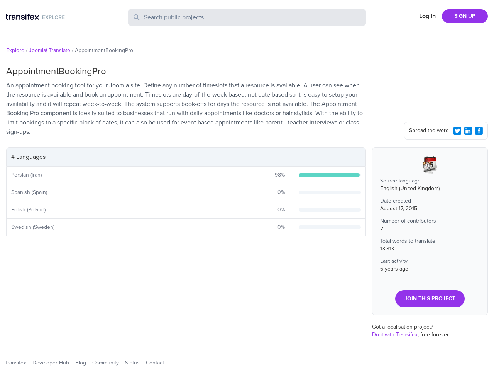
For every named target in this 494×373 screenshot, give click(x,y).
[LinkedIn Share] (468, 130)
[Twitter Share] (457, 130)
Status (132, 362)
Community (105, 362)
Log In (427, 16)
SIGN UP (464, 16)
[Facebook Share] (479, 130)
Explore (15, 50)
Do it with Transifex (395, 334)
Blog (80, 362)
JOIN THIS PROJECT (429, 298)
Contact (155, 362)
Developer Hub (50, 362)
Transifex (15, 362)
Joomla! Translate (49, 50)
